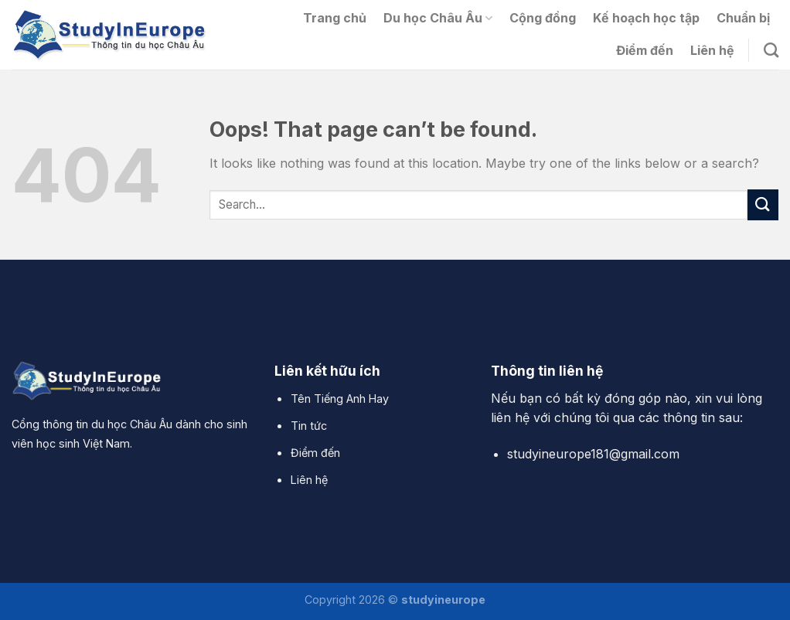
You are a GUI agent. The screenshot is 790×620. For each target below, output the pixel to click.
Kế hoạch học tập (646, 18)
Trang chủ (334, 18)
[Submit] (762, 204)
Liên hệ (712, 50)
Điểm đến (644, 50)
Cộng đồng (542, 18)
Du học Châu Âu (437, 18)
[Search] (771, 49)
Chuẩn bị (743, 18)
